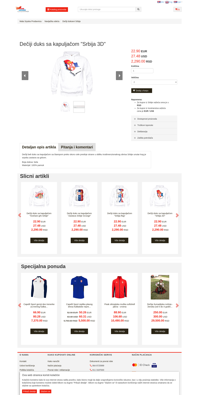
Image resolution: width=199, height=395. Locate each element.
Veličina (135, 77)
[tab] (154, 119)
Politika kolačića (27, 370)
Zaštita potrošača (143, 138)
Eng (168, 2)
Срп (177, 2)
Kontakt (23, 361)
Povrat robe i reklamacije (59, 370)
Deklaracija (140, 131)
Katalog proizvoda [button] (56, 9)
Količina (135, 66)
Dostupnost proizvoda (145, 119)
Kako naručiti (53, 361)
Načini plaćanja (54, 365)
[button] (19, 215)
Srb (160, 2)
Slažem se (45, 391)
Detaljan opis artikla (39, 147)
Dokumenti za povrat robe (101, 361)
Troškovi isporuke (143, 125)
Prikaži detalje (29, 391)
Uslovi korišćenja (27, 365)
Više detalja (39, 240)
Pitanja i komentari (77, 147)
